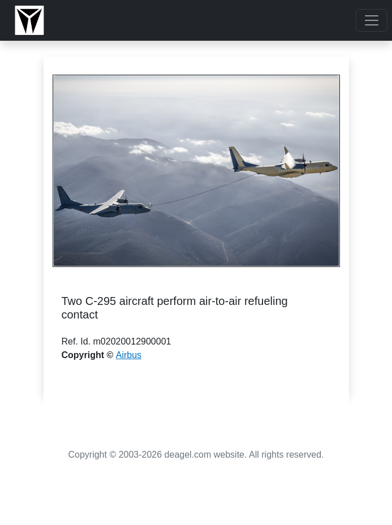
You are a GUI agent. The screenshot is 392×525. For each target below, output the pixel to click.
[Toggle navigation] (371, 20)
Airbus (128, 355)
